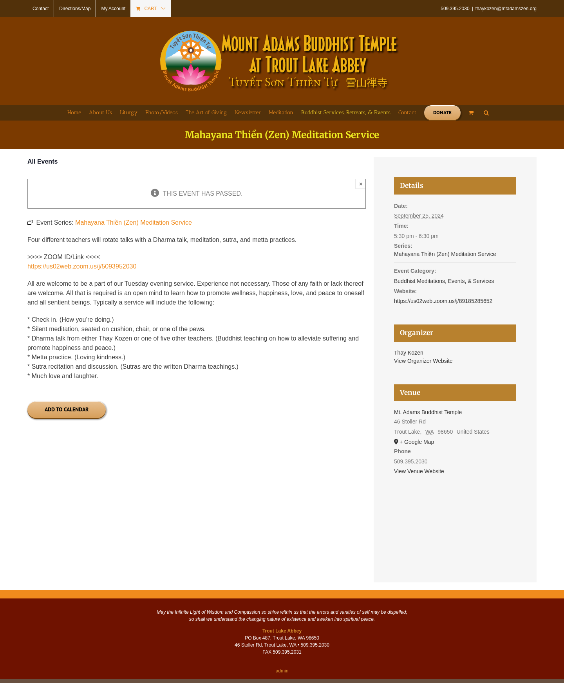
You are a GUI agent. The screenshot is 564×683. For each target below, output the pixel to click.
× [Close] (361, 183)
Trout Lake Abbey (282, 631)
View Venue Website (419, 471)
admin (282, 671)
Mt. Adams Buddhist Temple (428, 412)
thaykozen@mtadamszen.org (506, 8)
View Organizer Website (423, 361)
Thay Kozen (408, 353)
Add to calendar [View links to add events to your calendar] (67, 409)
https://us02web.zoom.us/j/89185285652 (443, 301)
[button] (486, 113)
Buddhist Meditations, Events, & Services (444, 281)
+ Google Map (417, 442)
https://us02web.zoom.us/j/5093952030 (81, 266)
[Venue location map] (455, 518)
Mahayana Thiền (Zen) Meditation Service (445, 254)
